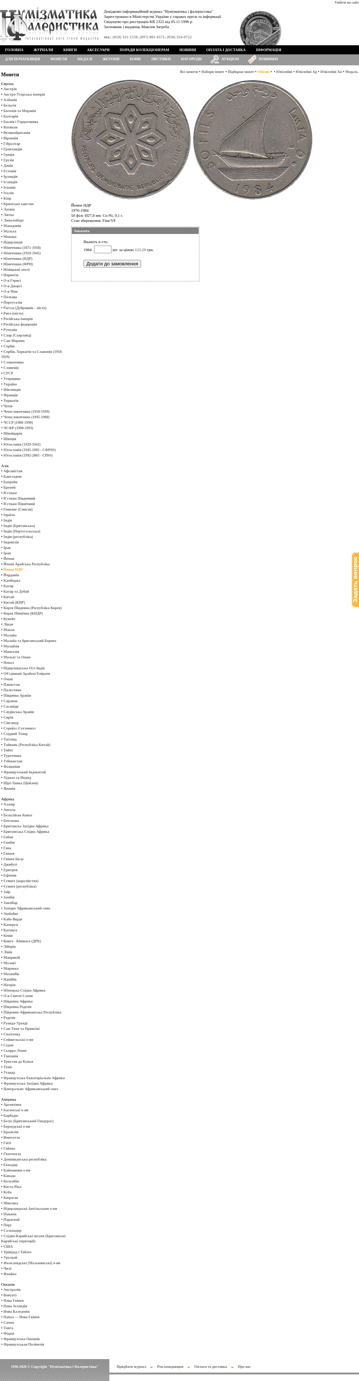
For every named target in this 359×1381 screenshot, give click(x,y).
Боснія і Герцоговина (21, 122)
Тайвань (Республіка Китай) (27, 745)
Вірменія (11, 138)
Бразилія (11, 1132)
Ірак (7, 548)
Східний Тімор (16, 734)
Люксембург (14, 220)
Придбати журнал (131, 1367)
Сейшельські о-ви (19, 1040)
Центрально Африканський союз (31, 1089)
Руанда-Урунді (16, 1023)
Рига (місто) (13, 313)
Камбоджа (12, 580)
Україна (10, 384)
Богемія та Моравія (20, 111)
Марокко (11, 968)
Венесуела (12, 1137)
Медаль (351, 72)
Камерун (11, 925)
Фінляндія (12, 390)
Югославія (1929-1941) (22, 444)
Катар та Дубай (16, 591)
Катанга (10, 930)
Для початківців (22, 59)
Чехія (8, 406)
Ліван (8, 624)
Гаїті (7, 1143)
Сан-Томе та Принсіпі (22, 1029)
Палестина (13, 690)
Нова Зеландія (15, 1306)
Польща (10, 297)
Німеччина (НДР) (18, 259)
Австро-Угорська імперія (24, 94)
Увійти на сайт (347, 2)
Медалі (85, 59)
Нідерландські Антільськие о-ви (30, 1209)
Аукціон (230, 59)
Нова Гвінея (14, 1301)
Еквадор (10, 1165)
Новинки (268, 59)
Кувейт (10, 619)
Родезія (9, 1018)
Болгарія (11, 116)
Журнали (43, 50)
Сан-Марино (14, 341)
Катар (8, 586)
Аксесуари (98, 50)
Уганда (9, 1072)
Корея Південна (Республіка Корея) (33, 608)
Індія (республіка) (18, 537)
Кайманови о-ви (17, 1170)
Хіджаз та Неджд (17, 778)
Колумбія (11, 1181)
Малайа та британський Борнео (30, 641)
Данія (8, 166)
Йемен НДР (13, 570)
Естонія (10, 171)
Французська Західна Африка (28, 1083)
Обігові (263, 72)
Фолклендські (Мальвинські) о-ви (32, 1263)
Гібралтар (12, 144)
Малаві (10, 963)
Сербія (9, 346)
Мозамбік (12, 974)
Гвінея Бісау (14, 859)
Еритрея (10, 870)
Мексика (11, 1203)
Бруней (10, 487)
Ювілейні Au (331, 72)
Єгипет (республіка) (20, 886)
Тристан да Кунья (18, 1061)
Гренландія (13, 149)
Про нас (244, 1367)
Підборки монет (241, 72)
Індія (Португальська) (22, 531)
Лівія (8, 952)
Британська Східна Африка (27, 832)
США (8, 1247)
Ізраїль (9, 515)
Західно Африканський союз (27, 908)
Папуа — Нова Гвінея (21, 1317)
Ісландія (10, 182)
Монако (10, 237)
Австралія (12, 1290)
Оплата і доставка (226, 50)
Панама (10, 1214)
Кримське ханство (19, 204)
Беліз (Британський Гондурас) (29, 1121)
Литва (9, 215)
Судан (8, 1045)
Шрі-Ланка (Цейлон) (21, 783)
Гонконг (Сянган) (18, 509)
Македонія (12, 226)
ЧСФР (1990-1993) (19, 428)
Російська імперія (18, 319)
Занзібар (10, 903)
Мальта (10, 231)
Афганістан (13, 471)
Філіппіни (12, 767)
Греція (9, 155)
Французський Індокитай (25, 772)
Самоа (9, 1322)
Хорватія (11, 401)
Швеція (10, 439)
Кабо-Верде (13, 919)
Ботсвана (11, 821)
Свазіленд (12, 1034)
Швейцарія (13, 433)
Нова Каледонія (17, 1311)
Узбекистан (13, 761)
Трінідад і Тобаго (18, 1252)
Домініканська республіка (25, 1159)
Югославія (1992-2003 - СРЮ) (28, 455)
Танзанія (11, 1056)
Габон (8, 837)
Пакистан (12, 684)
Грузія (9, 160)
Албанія (10, 100)
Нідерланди (13, 242)
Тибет (8, 750)
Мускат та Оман (17, 657)
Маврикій (12, 957)
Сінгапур (11, 723)
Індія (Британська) (19, 526)
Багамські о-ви (16, 1110)
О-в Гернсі (12, 280)
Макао (9, 630)
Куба (8, 1192)
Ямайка (10, 1274)
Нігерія (10, 985)
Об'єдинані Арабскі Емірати (27, 674)
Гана (7, 848)
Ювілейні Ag (306, 72)
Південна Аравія (17, 695)
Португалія (13, 302)
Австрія (10, 89)
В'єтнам (10, 493)
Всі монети (189, 72)
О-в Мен (11, 291)
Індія (8, 520)
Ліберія (10, 947)
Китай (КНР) (14, 602)
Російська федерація (20, 324)
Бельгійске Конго (18, 815)
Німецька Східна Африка (25, 990)
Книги (70, 50)
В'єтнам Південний (19, 498)
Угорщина (12, 379)
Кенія (8, 936)
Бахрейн (10, 482)
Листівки (161, 59)
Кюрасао (11, 1198)
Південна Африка (18, 1001)
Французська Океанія (22, 1339)
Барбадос (11, 1115)
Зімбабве (11, 914)
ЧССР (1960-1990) (18, 422)
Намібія (10, 979)
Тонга (8, 1328)
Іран (7, 553)
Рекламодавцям (170, 1367)
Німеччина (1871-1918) (22, 248)
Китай (9, 597)
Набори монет (213, 72)
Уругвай (10, 1257)
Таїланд (10, 739)
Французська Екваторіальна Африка (34, 1078)
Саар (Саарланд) (17, 335)
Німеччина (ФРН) (18, 264)
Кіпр (7, 198)
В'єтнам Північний (19, 504)
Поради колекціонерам (144, 50)
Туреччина (13, 756)
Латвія (9, 209)
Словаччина (14, 362)
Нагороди (191, 59)
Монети (58, 59)
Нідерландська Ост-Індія (24, 668)
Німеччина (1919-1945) (22, 253)
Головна (14, 50)
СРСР (8, 373)
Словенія (11, 368)
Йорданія (11, 575)
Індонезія (11, 542)
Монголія (11, 652)
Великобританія (17, 133)
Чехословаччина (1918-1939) (27, 411)
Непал (9, 663)
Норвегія (11, 275)
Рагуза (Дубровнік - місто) (25, 308)
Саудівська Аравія (19, 712)
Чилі (8, 1268)
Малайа (10, 635)
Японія (9, 788)
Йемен (9, 559)
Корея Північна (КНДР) (23, 613)
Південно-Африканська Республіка (33, 1012)
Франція (11, 395)
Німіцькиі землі (17, 270)
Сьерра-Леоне (15, 1051)
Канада (10, 1176)
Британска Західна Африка (26, 826)
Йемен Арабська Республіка (27, 564)
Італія (9, 193)
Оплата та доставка (210, 1367)
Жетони (111, 59)
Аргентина (13, 1105)
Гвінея (9, 853)
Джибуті (10, 864)
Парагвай (12, 1219)
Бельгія (10, 105)
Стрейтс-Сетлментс (20, 728)
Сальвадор (13, 1230)
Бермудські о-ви (17, 1126)
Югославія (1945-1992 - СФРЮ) (30, 450)
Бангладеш (13, 476)
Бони (135, 59)
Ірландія (11, 176)
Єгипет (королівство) (21, 881)
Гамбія (9, 842)
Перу (8, 1225)
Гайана (9, 1148)
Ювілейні (284, 72)
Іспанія (10, 187)
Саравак (11, 701)
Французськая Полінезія (24, 1344)
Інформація (268, 50)
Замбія (9, 897)
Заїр (7, 892)
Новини (187, 50)
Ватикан (10, 127)
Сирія (8, 717)
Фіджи (9, 1333)
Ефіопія (10, 875)
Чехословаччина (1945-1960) (27, 417)
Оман (8, 679)
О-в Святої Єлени (18, 996)
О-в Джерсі (13, 286)
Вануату (10, 1295)
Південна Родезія (18, 1007)
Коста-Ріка (13, 1187)
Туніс (8, 1067)
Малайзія (11, 646)
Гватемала (12, 1154)
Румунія (10, 330)
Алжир (9, 804)
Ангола (10, 810)
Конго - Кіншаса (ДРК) (22, 941)
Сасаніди (11, 706)
